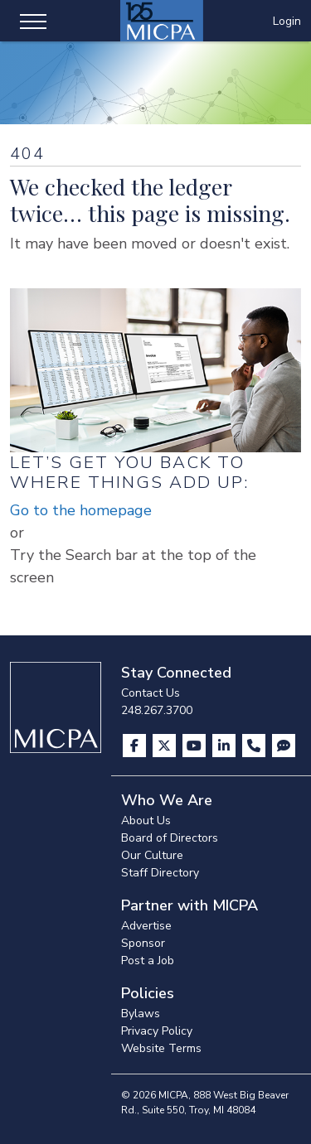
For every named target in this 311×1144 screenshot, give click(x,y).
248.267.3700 (156, 710)
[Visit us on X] (166, 745)
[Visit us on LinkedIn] (226, 745)
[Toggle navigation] (33, 20)
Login (287, 21)
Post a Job (147, 960)
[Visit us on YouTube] (196, 745)
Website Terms (161, 1048)
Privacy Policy (156, 1031)
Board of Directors (169, 838)
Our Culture (152, 855)
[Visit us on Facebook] (136, 745)
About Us (146, 820)
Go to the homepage (81, 510)
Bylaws (140, 1013)
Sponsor (143, 943)
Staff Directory (160, 873)
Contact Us (150, 693)
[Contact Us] (255, 745)
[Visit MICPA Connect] (283, 745)
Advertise (146, 926)
